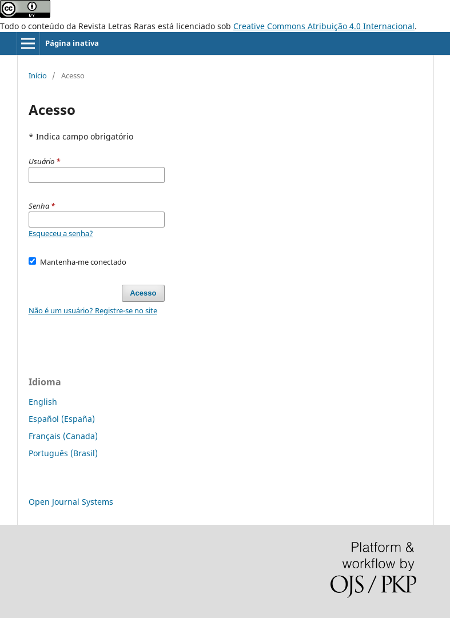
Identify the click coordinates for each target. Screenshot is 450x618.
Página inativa (72, 43)
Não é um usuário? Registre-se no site (93, 310)
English (43, 401)
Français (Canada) (63, 435)
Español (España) (62, 418)
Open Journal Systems (71, 501)
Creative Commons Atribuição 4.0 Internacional (324, 26)
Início (38, 75)
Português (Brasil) (63, 453)
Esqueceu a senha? (61, 233)
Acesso (143, 293)
